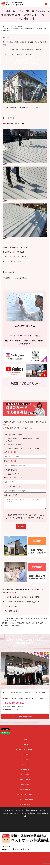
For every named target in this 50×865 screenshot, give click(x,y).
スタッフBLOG (25, 779)
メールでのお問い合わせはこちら (25, 716)
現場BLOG (25, 784)
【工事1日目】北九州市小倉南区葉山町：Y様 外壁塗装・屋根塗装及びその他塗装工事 (23, 624)
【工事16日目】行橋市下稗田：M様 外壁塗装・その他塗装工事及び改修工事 (25, 619)
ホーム (25, 739)
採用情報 (25, 759)
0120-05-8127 (17, 702)
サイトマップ (25, 804)
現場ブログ (21, 26)
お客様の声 (25, 769)
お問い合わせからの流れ (25, 749)
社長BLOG (25, 774)
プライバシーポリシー (25, 799)
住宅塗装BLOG (25, 789)
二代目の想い (25, 754)
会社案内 (25, 744)
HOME (3, 26)
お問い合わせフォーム (25, 794)
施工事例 (25, 764)
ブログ (11, 26)
